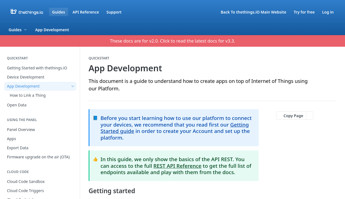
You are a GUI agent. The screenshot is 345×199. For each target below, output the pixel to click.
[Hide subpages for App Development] (73, 86)
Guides (58, 12)
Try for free (304, 12)
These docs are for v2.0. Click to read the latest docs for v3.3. (172, 41)
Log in (328, 12)
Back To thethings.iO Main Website (253, 12)
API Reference (86, 12)
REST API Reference (177, 165)
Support (114, 12)
